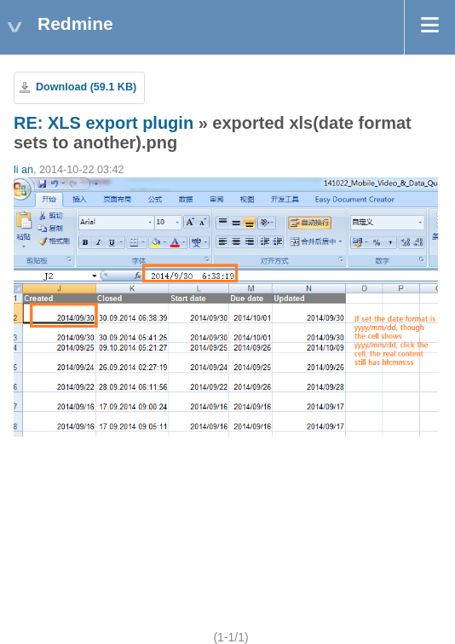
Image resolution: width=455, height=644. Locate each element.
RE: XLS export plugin (103, 122)
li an (23, 170)
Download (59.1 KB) (86, 87)
